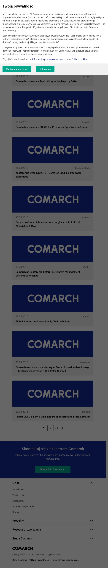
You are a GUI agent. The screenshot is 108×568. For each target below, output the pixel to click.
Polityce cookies (79, 59)
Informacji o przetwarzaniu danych (49, 59)
